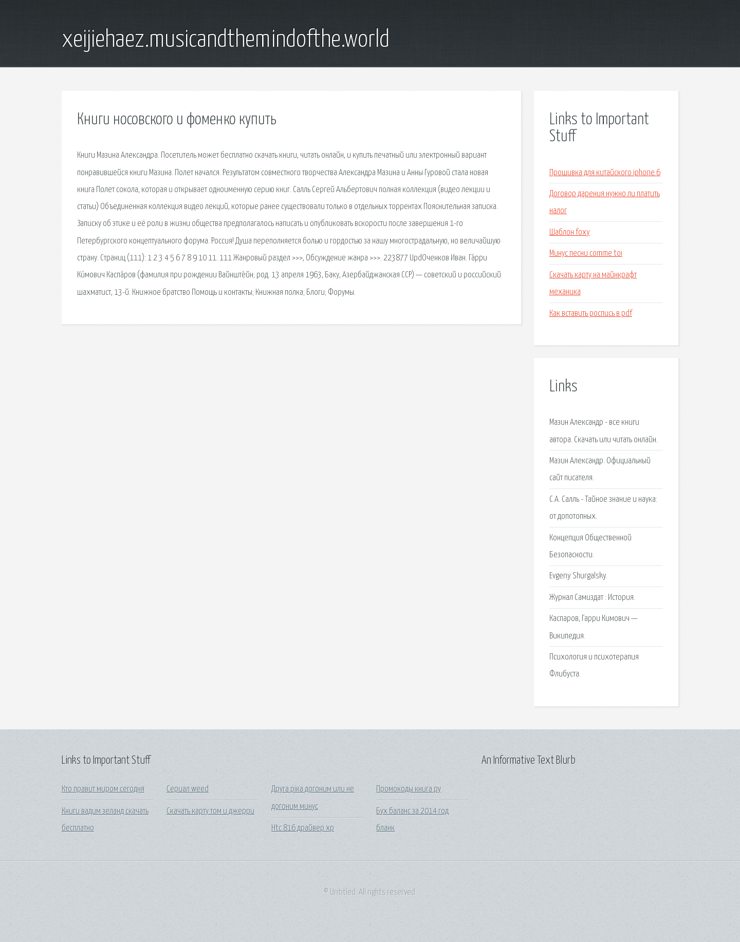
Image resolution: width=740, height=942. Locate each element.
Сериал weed (187, 789)
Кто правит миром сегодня (103, 789)
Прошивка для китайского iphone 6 (604, 172)
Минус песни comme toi (585, 253)
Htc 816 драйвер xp (302, 828)
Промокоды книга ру (408, 789)
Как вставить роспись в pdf (590, 313)
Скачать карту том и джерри (210, 811)
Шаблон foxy (569, 232)
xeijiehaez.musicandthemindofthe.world (226, 40)
